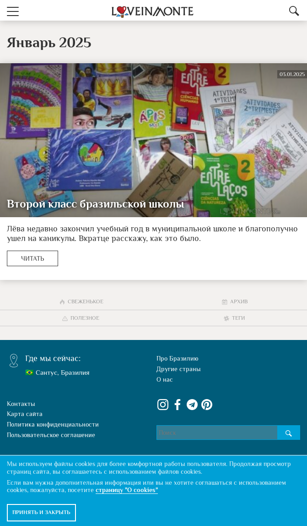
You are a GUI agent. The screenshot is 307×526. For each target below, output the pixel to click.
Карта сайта (25, 413)
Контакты (21, 403)
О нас (164, 379)
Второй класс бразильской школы (95, 204)
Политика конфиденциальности (53, 424)
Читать (32, 258)
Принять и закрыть (41, 512)
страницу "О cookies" (127, 489)
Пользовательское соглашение (51, 434)
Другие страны (178, 369)
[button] (13, 10)
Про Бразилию (177, 358)
